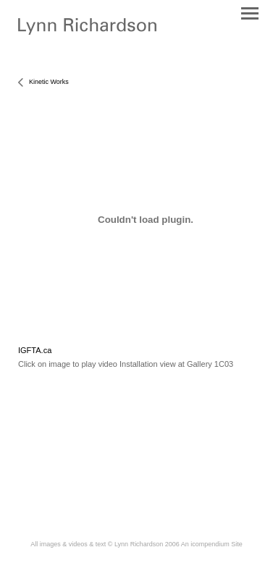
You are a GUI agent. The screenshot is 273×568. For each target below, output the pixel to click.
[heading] (87, 31)
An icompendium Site (212, 544)
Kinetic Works (49, 81)
